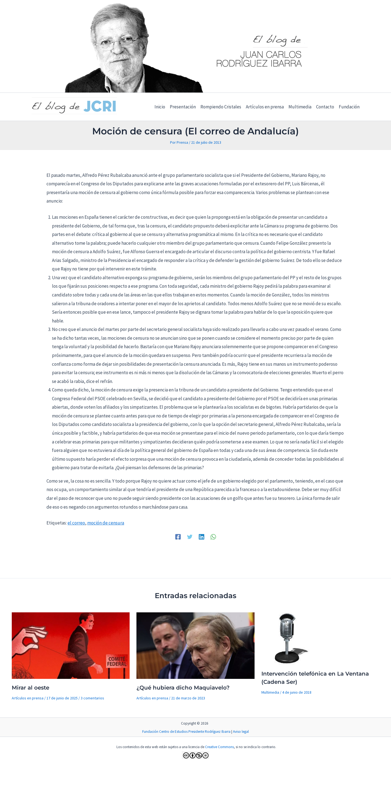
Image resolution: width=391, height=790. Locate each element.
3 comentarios (92, 698)
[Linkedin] (201, 536)
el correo (76, 523)
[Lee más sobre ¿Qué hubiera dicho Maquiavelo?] (195, 645)
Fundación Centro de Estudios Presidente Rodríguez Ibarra (186, 731)
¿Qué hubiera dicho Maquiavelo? (183, 687)
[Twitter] (189, 536)
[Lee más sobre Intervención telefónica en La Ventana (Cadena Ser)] (288, 638)
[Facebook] (178, 536)
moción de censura (105, 523)
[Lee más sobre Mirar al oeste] (71, 645)
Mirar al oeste (30, 687)
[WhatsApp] (213, 536)
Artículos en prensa (27, 698)
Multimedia (270, 692)
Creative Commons (219, 747)
